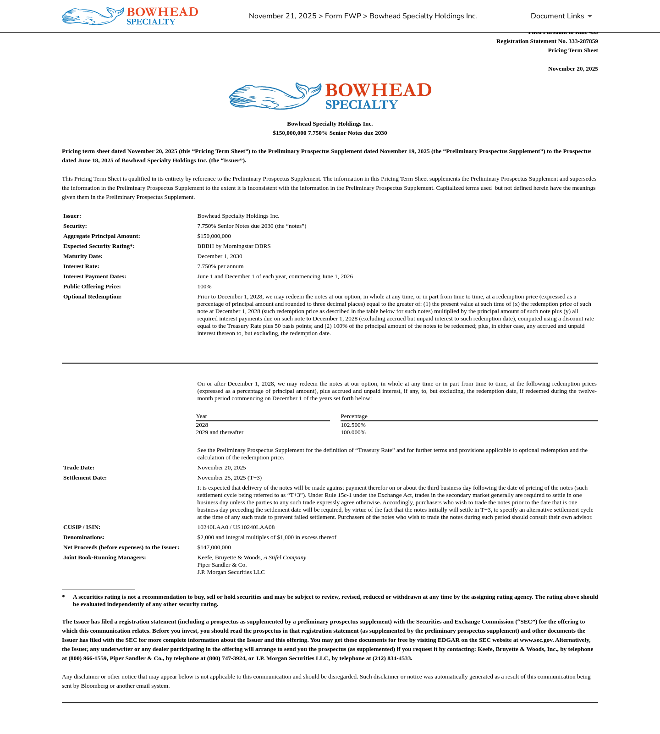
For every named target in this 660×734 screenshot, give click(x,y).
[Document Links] (563, 16)
